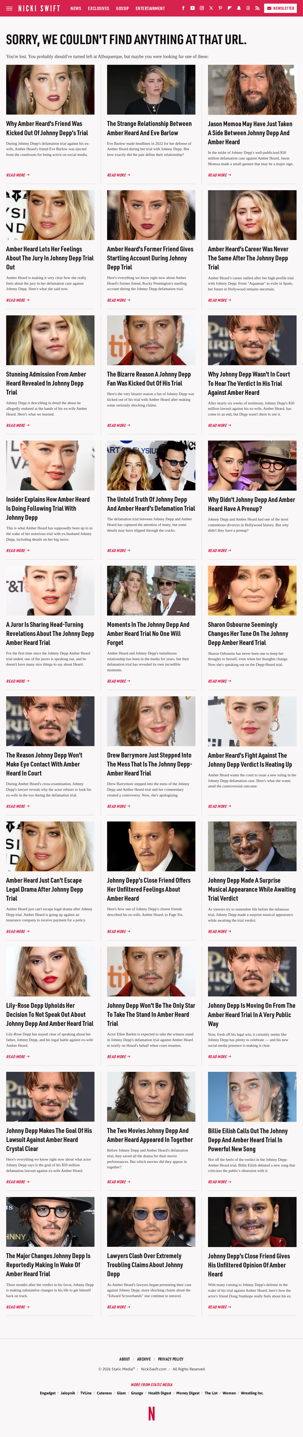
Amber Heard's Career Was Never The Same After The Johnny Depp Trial (248, 257)
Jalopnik (68, 1393)
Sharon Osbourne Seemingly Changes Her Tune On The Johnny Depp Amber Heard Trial (248, 633)
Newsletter (280, 8)
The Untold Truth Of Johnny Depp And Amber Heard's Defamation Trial (151, 503)
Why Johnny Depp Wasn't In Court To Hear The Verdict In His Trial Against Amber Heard (249, 382)
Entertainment (150, 8)
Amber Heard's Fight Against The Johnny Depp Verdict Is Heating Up (250, 760)
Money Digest (188, 1393)
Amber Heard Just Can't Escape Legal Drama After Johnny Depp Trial (44, 889)
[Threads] (248, 9)
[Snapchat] (238, 9)
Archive (144, 1359)
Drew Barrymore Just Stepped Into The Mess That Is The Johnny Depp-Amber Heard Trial (149, 763)
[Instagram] (201, 9)
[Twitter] (211, 9)
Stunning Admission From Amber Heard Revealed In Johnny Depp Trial (46, 382)
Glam (121, 1393)
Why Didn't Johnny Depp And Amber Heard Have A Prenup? (251, 504)
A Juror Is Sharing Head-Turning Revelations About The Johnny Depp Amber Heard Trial (50, 633)
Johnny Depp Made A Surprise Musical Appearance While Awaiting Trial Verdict (252, 889)
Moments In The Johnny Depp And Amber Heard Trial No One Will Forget (148, 633)
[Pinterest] (220, 9)
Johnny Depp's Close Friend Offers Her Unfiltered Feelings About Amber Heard (149, 889)
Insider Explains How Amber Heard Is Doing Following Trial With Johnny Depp (48, 508)
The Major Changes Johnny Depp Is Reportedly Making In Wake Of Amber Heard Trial (48, 1264)
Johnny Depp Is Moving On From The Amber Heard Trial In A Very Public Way (252, 1014)
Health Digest (159, 1393)
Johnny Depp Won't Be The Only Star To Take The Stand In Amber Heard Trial (151, 1014)
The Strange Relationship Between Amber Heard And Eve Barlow (149, 128)
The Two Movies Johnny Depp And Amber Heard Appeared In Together (150, 1135)
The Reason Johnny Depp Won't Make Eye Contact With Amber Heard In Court (44, 763)
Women (229, 1393)
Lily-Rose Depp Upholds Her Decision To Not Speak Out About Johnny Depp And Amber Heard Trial (49, 1014)
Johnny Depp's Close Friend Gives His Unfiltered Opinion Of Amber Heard (249, 1264)
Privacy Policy (171, 1359)
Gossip (122, 8)
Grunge (137, 1393)
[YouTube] (192, 9)
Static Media (122, 1369)
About (124, 1359)
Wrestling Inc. (252, 1393)
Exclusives (98, 8)
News (76, 8)
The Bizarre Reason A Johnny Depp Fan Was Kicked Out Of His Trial (149, 378)
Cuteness (104, 1393)
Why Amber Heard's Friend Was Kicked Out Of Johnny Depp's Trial (47, 128)
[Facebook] (183, 9)
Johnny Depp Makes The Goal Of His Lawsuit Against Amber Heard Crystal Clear (49, 1139)
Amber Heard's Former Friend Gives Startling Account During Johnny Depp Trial (150, 257)
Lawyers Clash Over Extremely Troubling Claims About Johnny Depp (145, 1264)
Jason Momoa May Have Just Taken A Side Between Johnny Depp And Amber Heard (250, 132)
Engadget (48, 1393)
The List (211, 1393)
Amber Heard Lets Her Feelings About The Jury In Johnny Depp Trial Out (50, 257)
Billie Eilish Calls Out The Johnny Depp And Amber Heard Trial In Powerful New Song (248, 1139)
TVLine (86, 1393)
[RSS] (257, 9)
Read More (15, 175)
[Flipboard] (229, 9)
